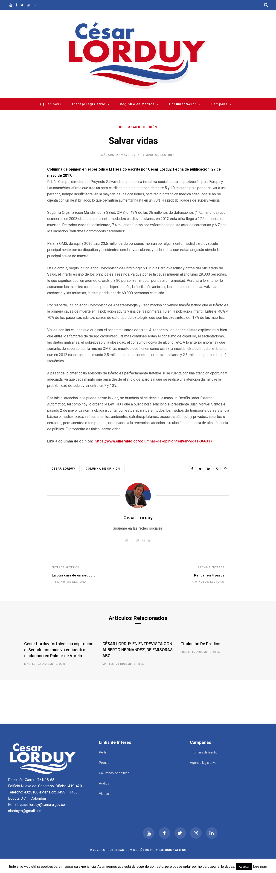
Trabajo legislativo (88, 104)
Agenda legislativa (203, 763)
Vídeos (104, 794)
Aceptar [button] (244, 866)
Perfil (103, 752)
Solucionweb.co (172, 850)
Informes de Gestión (204, 752)
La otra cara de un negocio (74, 575)
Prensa (104, 763)
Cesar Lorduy (63, 468)
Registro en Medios (137, 104)
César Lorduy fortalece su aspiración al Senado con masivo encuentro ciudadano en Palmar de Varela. (58, 649)
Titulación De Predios (200, 643)
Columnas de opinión (138, 127)
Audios (104, 783)
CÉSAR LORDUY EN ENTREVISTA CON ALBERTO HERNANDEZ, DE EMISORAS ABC (137, 649)
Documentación (183, 104)
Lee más (260, 866)
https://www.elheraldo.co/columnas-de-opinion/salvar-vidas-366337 (153, 441)
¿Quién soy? (50, 104)
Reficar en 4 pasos (209, 575)
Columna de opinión (103, 468)
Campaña (219, 104)
